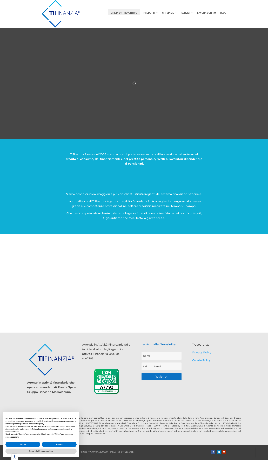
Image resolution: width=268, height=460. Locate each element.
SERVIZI (185, 13)
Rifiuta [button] (23, 444)
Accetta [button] (59, 444)
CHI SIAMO (168, 13)
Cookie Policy (201, 360)
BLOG (223, 13)
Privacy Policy (201, 352)
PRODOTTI (149, 13)
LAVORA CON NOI (207, 13)
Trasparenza (200, 344)
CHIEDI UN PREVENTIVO (124, 12)
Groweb (129, 451)
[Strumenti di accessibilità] (14, 456)
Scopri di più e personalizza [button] (41, 451)
